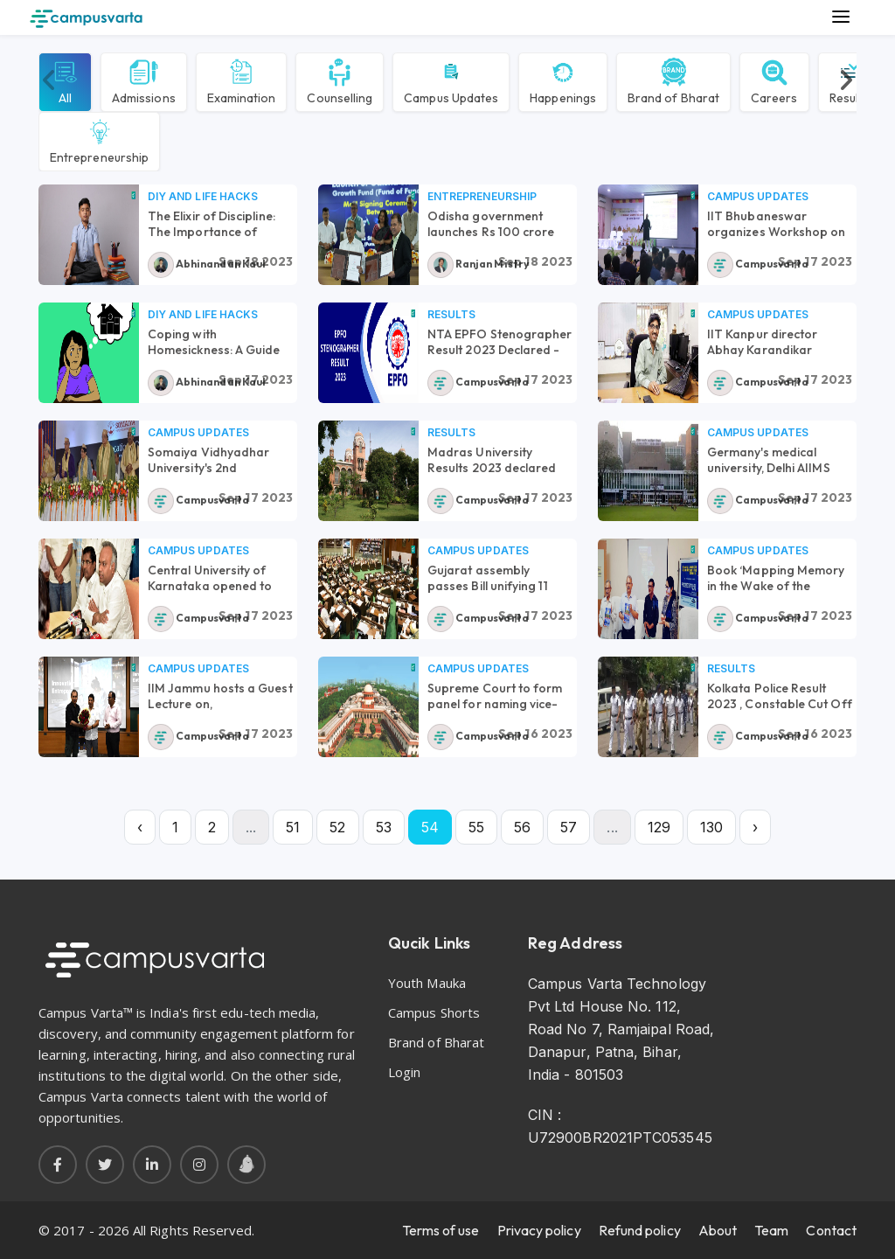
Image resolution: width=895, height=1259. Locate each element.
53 (384, 827)
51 (293, 827)
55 (476, 827)
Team (771, 1230)
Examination (241, 80)
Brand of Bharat (673, 80)
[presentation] (49, 81)
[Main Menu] (840, 17)
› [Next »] (755, 827)
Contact (831, 1230)
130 (711, 827)
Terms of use (441, 1230)
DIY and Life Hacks (203, 196)
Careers (774, 80)
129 (659, 827)
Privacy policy (539, 1230)
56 (522, 827)
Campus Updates (451, 80)
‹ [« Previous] (139, 827)
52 (337, 827)
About (717, 1230)
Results (451, 314)
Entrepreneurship (99, 139)
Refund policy (640, 1230)
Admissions (144, 80)
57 (568, 827)
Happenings (563, 80)
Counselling (339, 80)
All (65, 80)
